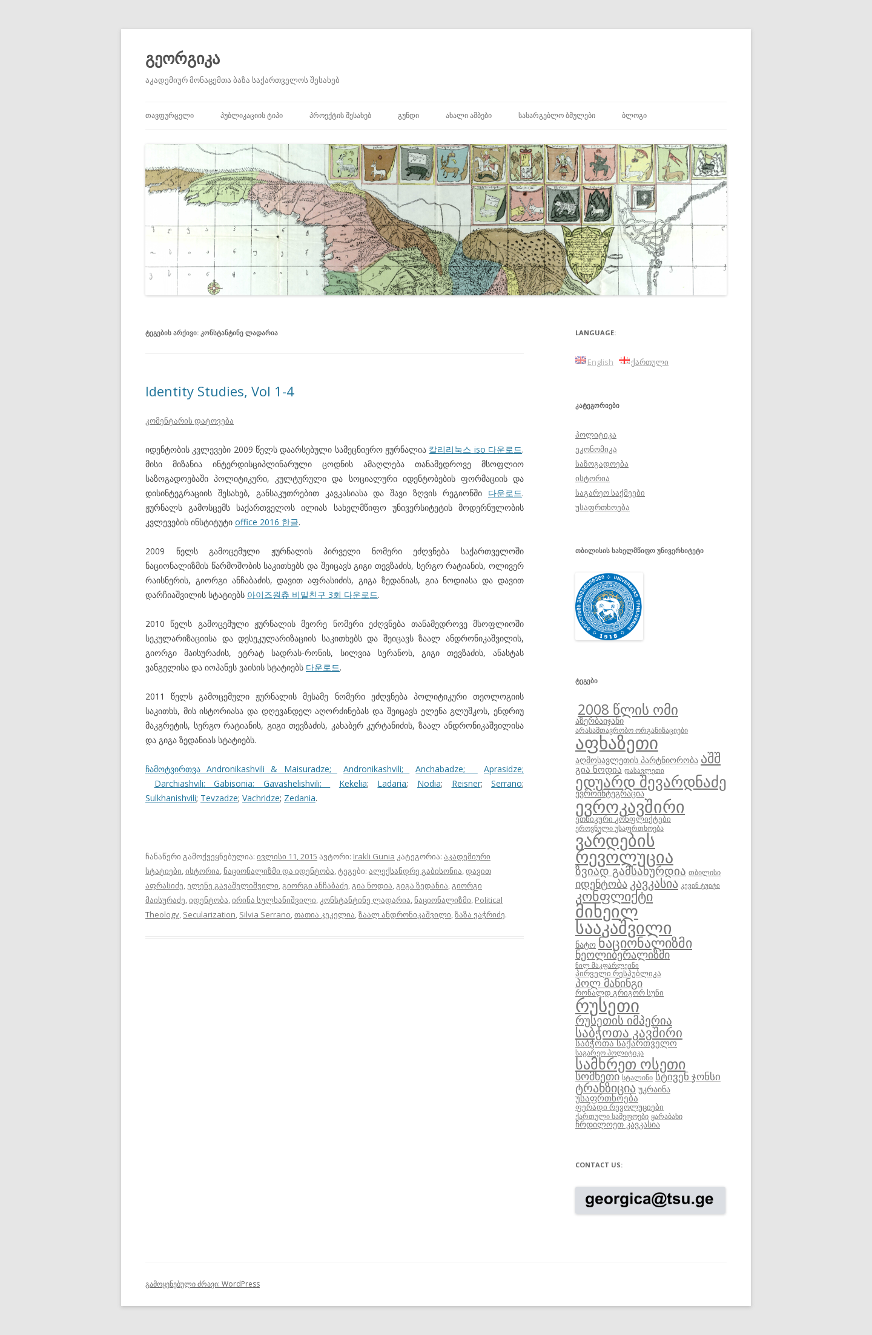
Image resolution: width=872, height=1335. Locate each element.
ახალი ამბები (469, 115)
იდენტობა (208, 899)
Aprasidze (503, 769)
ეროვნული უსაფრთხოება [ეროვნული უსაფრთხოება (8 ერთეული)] (619, 828)
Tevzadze (219, 798)
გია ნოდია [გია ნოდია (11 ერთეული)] (598, 769)
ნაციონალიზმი (442, 899)
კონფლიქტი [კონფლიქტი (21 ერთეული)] (614, 896)
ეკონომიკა (596, 449)
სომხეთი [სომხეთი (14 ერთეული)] (597, 1076)
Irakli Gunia (374, 856)
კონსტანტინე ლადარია (365, 899)
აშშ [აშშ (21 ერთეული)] (711, 758)
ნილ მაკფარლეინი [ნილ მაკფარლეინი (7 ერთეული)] (607, 965)
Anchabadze (439, 769)
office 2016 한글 (267, 522)
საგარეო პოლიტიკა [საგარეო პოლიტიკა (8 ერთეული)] (609, 1052)
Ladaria (391, 783)
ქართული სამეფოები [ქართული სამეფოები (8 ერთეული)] (612, 1116)
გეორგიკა (182, 58)
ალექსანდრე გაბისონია (415, 870)
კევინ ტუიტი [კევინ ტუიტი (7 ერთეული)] (700, 885)
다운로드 (505, 493)
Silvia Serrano (265, 914)
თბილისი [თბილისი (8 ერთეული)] (705, 872)
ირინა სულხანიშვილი (274, 899)
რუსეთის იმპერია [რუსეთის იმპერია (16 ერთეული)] (623, 1020)
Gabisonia (233, 783)
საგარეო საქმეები (610, 492)
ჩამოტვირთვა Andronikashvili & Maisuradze (237, 769)
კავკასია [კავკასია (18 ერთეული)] (654, 882)
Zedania (299, 798)
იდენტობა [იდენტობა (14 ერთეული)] (601, 883)
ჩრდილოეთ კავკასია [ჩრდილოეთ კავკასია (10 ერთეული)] (617, 1124)
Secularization (209, 914)
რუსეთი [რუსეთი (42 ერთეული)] (607, 1005)
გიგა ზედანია (422, 885)
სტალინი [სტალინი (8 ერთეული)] (637, 1077)
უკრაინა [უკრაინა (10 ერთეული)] (654, 1089)
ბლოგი (634, 115)
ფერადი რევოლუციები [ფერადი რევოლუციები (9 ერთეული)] (619, 1106)
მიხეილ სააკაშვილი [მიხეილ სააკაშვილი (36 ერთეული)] (623, 919)
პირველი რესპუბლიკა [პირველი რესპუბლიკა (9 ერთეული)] (618, 973)
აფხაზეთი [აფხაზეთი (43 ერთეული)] (616, 742)
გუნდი (408, 115)
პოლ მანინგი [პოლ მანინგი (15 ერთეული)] (608, 983)
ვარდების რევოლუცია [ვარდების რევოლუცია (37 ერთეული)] (624, 848)
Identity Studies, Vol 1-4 (219, 391)
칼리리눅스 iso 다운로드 (475, 449)
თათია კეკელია (324, 914)
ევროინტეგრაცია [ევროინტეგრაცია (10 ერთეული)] (609, 793)
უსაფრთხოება (602, 507)
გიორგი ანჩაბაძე (315, 885)
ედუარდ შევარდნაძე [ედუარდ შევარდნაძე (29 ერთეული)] (651, 781)
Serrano (506, 783)
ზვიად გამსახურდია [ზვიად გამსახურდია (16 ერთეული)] (630, 871)
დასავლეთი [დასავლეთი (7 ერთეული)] (644, 770)
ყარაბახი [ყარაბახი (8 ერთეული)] (666, 1116)
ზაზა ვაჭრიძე (480, 914)
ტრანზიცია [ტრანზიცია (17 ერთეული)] (605, 1088)
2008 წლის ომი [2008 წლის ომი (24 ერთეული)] (628, 709)
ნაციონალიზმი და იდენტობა (278, 870)
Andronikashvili (372, 769)
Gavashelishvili (291, 783)
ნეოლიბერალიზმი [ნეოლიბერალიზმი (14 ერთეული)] (622, 954)
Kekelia (353, 783)
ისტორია (202, 870)
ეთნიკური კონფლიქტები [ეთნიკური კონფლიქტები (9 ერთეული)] (623, 818)
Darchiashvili (178, 783)
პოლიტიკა (595, 434)
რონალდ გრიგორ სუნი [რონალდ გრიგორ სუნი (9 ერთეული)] (619, 992)
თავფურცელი (169, 115)
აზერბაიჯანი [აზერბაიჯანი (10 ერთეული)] (599, 720)
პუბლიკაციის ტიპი (251, 115)
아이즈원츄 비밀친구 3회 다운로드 (312, 594)
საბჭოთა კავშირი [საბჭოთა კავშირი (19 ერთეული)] (628, 1032)
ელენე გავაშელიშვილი (233, 885)
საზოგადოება (602, 463)
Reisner (466, 783)
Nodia (429, 783)
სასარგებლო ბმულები (556, 115)
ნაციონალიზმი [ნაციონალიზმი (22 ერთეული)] (645, 942)
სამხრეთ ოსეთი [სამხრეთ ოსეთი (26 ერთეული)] (630, 1064)
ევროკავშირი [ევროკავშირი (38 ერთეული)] (630, 806)
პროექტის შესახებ (340, 115)
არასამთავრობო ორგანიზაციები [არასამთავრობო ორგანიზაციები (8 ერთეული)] (631, 730)
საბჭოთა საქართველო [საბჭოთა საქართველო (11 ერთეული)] (626, 1043)
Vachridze (261, 798)
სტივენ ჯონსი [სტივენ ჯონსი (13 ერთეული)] (688, 1076)
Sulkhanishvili (170, 798)
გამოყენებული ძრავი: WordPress (202, 1284)
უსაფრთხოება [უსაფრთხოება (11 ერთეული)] (606, 1098)
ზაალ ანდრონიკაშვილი (404, 914)
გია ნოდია (372, 885)
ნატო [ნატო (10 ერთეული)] (585, 944)
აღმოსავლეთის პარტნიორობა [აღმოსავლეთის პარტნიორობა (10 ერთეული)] (636, 760)
